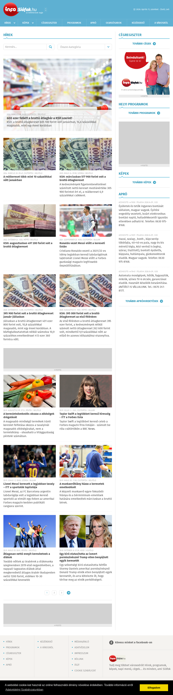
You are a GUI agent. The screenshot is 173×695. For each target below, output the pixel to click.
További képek (141, 182)
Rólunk (78, 659)
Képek (25, 23)
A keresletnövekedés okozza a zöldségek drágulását (28, 415)
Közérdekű (138, 23)
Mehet (50, 47)
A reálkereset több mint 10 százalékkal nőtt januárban (27, 178)
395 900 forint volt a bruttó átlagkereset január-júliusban (28, 315)
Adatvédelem (81, 647)
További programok (141, 113)
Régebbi (68, 593)
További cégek (141, 43)
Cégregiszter (49, 23)
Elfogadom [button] (154, 687)
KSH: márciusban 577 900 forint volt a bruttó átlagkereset (83, 178)
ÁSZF (77, 665)
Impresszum (81, 653)
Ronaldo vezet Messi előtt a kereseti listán (82, 245)
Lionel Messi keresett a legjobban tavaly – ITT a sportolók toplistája (28, 486)
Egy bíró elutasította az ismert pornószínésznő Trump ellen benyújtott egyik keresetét (84, 557)
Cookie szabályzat (85, 671)
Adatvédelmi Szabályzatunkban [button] (24, 689)
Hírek (7, 23)
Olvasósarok (114, 23)
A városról (161, 23)
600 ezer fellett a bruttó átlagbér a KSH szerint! (39, 118)
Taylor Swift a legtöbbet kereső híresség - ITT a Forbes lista (85, 415)
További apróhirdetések (142, 301)
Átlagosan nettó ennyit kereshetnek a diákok (26, 556)
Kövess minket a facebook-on (133, 642)
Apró (93, 23)
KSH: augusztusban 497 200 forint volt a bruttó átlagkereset (27, 245)
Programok (74, 23)
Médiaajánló (81, 642)
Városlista (45, 9)
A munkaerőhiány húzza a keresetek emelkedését (82, 486)
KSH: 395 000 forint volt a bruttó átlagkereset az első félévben (79, 315)
